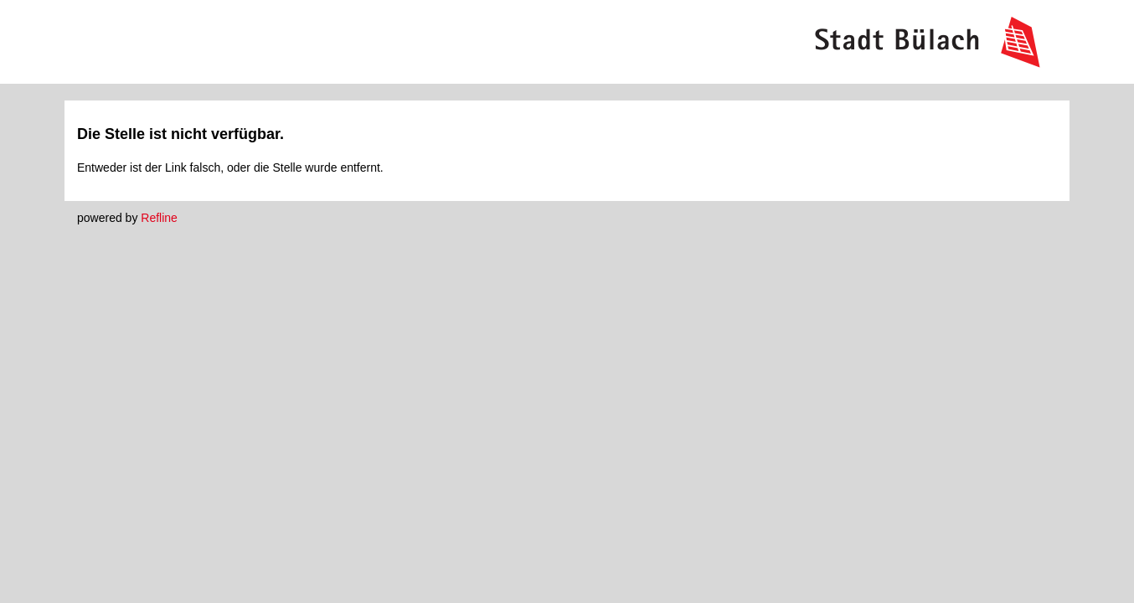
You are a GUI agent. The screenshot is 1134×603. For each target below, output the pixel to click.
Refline (159, 217)
